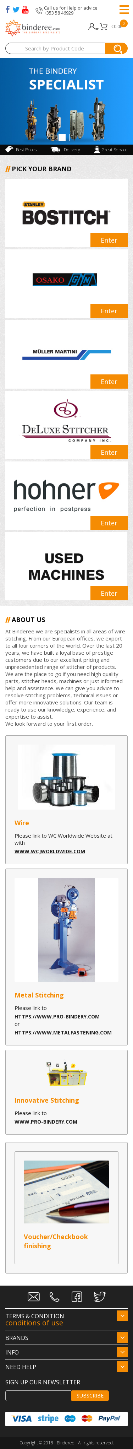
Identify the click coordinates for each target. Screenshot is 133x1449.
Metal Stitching (39, 995)
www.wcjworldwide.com (50, 851)
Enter (109, 240)
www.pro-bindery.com (46, 1121)
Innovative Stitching (47, 1100)
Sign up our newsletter (42, 1382)
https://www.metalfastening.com (63, 1032)
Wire (22, 822)
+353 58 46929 (58, 12)
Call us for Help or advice (71, 7)
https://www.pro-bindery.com (57, 1016)
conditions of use (34, 1323)
